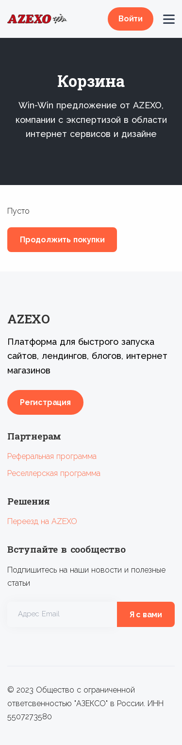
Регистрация (45, 402)
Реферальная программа (52, 456)
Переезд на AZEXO (42, 521)
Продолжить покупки (62, 239)
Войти (130, 18)
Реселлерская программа (53, 473)
